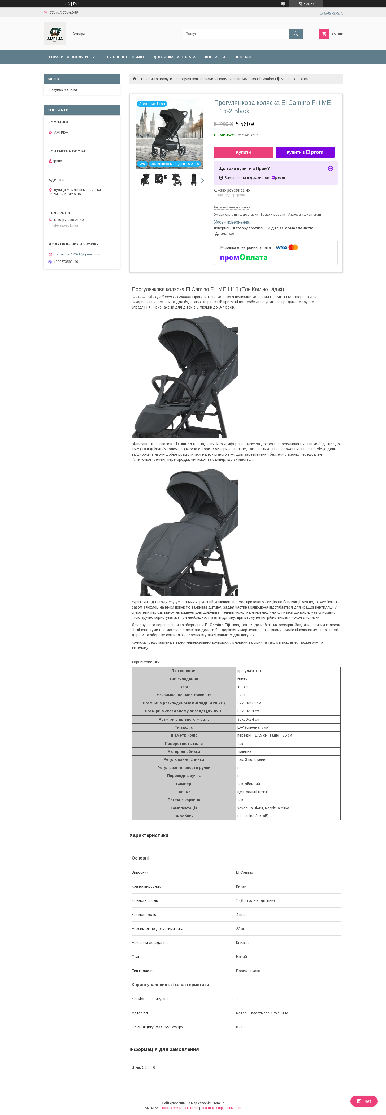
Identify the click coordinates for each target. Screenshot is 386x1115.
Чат (364, 1101)
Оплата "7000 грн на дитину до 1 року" (87, 71)
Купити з (305, 152)
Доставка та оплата (174, 57)
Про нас (243, 57)
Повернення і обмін (123, 57)
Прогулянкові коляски (194, 79)
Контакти (215, 57)
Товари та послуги (68, 57)
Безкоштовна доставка (232, 207)
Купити (243, 152)
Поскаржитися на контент (179, 1108)
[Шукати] (296, 34)
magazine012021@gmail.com (77, 254)
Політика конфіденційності (221, 1108)
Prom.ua (218, 1103)
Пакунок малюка (63, 89)
